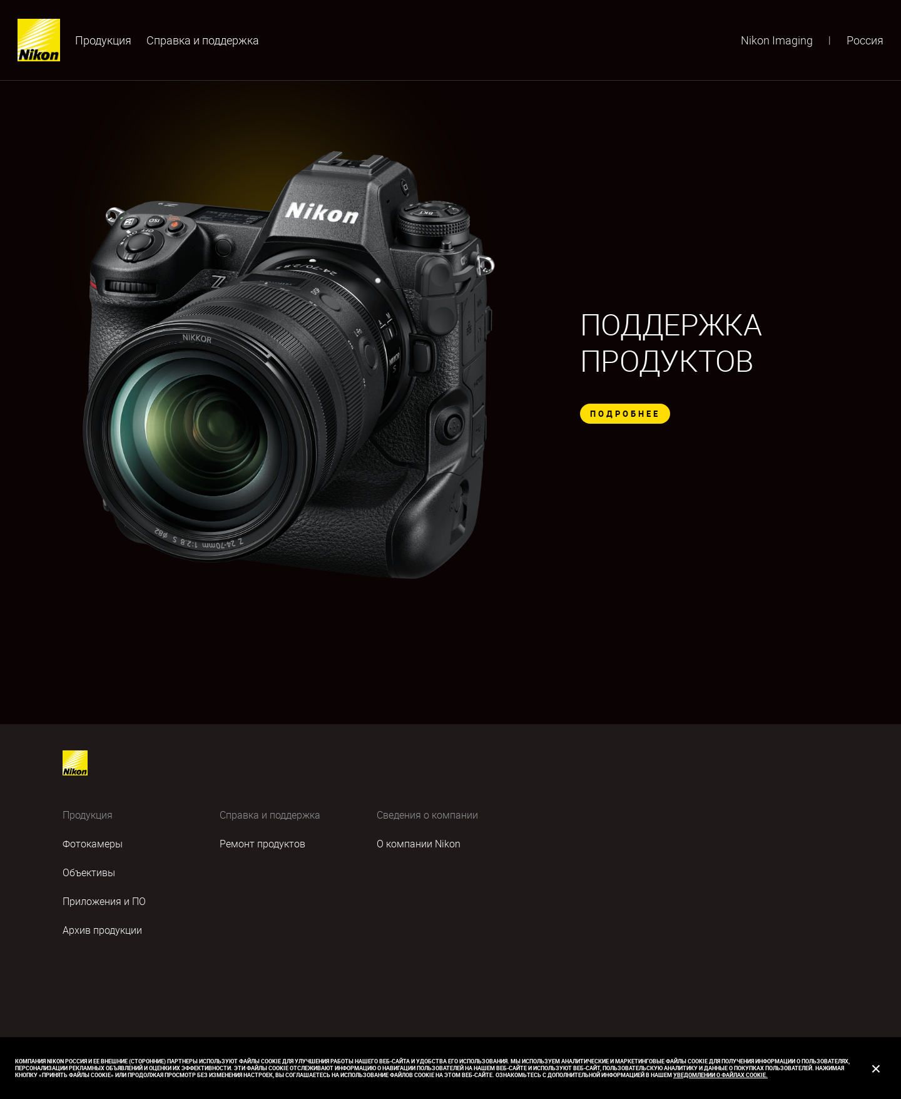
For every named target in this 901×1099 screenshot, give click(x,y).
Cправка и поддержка (202, 40)
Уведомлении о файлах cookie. (720, 1075)
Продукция (103, 40)
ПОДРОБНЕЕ (625, 413)
